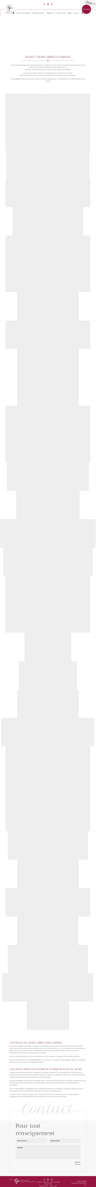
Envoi (77, 1162)
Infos (76, 13)
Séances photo (38, 13)
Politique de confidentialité (78, 1183)
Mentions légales (81, 1181)
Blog (70, 13)
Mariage (50, 13)
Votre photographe (24, 13)
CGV (85, 1185)
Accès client (61, 13)
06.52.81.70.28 (48, 1184)
